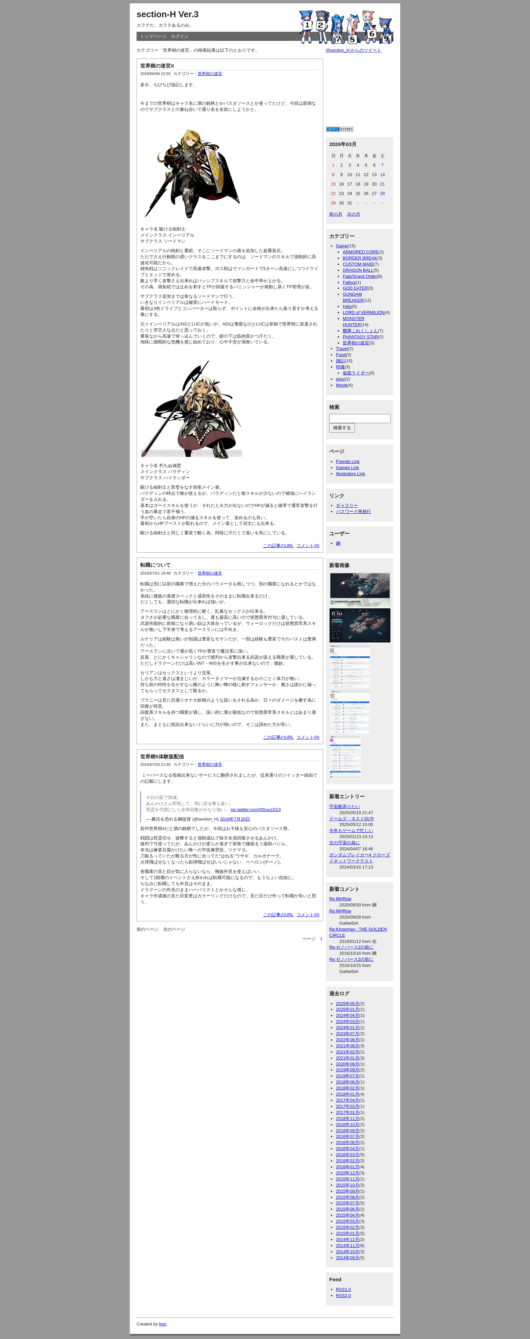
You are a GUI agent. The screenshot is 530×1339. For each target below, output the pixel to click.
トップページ (153, 36)
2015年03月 (347, 1221)
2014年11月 (347, 1245)
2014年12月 (347, 1239)
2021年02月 (347, 1051)
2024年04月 (347, 1015)
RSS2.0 (343, 1295)
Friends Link (348, 461)
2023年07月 (347, 1033)
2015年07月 (347, 1203)
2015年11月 (347, 1179)
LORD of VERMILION (364, 312)
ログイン (180, 36)
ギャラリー (347, 505)
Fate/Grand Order (360, 276)
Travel (342, 348)
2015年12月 (347, 1172)
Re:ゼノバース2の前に (351, 947)
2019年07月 (347, 1075)
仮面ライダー (356, 372)
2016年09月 (347, 1130)
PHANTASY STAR (360, 336)
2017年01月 (347, 1112)
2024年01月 (347, 1027)
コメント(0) (307, 545)
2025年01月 (347, 1009)
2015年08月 (347, 1197)
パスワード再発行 (353, 511)
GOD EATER (355, 288)
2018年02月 (347, 1088)
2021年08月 (347, 1045)
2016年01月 (347, 1166)
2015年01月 (347, 1233)
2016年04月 (347, 1148)
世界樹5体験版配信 (162, 756)
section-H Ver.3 (168, 14)
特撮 (340, 366)
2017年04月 (347, 1100)
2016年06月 (347, 1142)
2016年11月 (347, 1118)
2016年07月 (347, 1136)
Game (342, 245)
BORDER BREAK (360, 258)
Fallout (349, 282)
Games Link (347, 467)
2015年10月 (347, 1185)
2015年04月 (347, 1215)
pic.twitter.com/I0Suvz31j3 (256, 809)
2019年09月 (347, 1069)
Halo (347, 306)
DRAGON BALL (358, 270)
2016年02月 (347, 1160)
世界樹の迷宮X (157, 66)
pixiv (340, 379)
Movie (341, 385)
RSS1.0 (343, 1289)
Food (341, 354)
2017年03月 (347, 1106)
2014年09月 (347, 1257)
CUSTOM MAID (358, 264)
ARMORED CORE (361, 251)
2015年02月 (347, 1227)
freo (162, 1323)
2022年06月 (347, 1039)
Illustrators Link (350, 473)
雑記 (340, 360)
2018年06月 (347, 1082)
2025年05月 (347, 1003)
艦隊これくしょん (360, 330)
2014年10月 (347, 1251)
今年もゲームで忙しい (351, 830)
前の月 (335, 214)
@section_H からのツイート (353, 50)
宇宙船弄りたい (344, 806)
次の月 (353, 214)
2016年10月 (347, 1124)
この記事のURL (278, 545)
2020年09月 (347, 1064)
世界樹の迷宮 (210, 74)
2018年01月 (347, 1094)
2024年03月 (347, 1021)
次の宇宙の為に (344, 842)
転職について (155, 565)
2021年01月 (347, 1058)
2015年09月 (347, 1191)
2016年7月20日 (235, 819)
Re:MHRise (340, 898)
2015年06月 (347, 1209)
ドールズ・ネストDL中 (351, 818)
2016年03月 (347, 1154)
